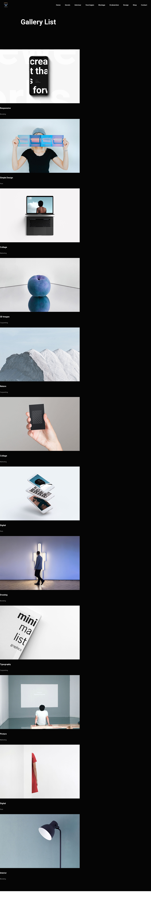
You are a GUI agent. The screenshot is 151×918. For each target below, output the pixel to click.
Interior (3, 873)
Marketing (3, 253)
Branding (3, 114)
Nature (3, 386)
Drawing (3, 595)
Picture (3, 734)
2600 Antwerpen (83, 908)
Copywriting (4, 323)
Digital (3, 525)
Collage (3, 247)
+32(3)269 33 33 (55, 907)
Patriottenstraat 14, (84, 904)
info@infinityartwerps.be (58, 904)
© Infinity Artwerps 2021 (30, 907)
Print (1, 184)
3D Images (5, 317)
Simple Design (6, 177)
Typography (5, 664)
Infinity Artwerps (33, 903)
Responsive (5, 108)
